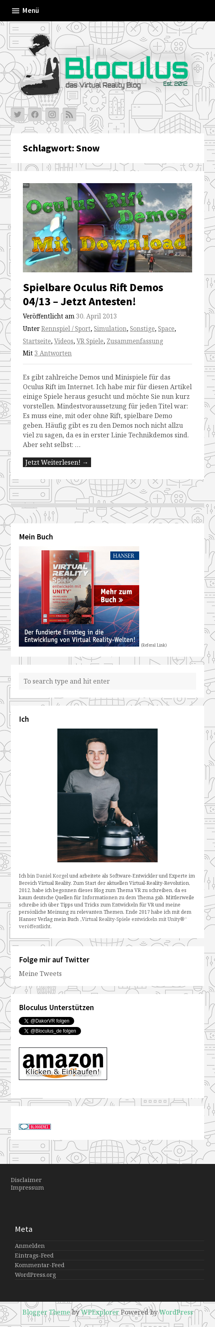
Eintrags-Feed (34, 1255)
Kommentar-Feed (40, 1265)
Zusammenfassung (135, 341)
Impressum (27, 1187)
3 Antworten (53, 353)
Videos (63, 341)
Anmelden (30, 1245)
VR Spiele (90, 341)
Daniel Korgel (52, 875)
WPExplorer (100, 1312)
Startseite (37, 341)
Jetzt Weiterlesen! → (57, 462)
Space (166, 329)
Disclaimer (26, 1180)
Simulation (110, 329)
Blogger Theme (46, 1312)
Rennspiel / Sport (66, 329)
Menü (25, 11)
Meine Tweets (40, 973)
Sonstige (142, 329)
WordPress (176, 1312)
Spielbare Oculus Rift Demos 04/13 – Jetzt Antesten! (93, 294)
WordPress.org (35, 1274)
